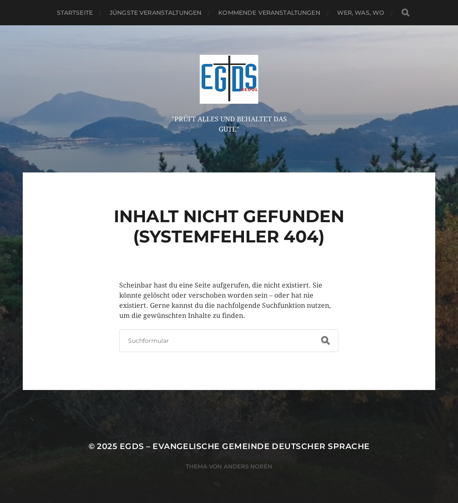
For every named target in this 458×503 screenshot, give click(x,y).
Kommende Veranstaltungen (269, 12)
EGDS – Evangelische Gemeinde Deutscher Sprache (245, 446)
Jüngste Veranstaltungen (155, 12)
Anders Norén (248, 466)
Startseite (75, 12)
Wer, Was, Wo (361, 12)
